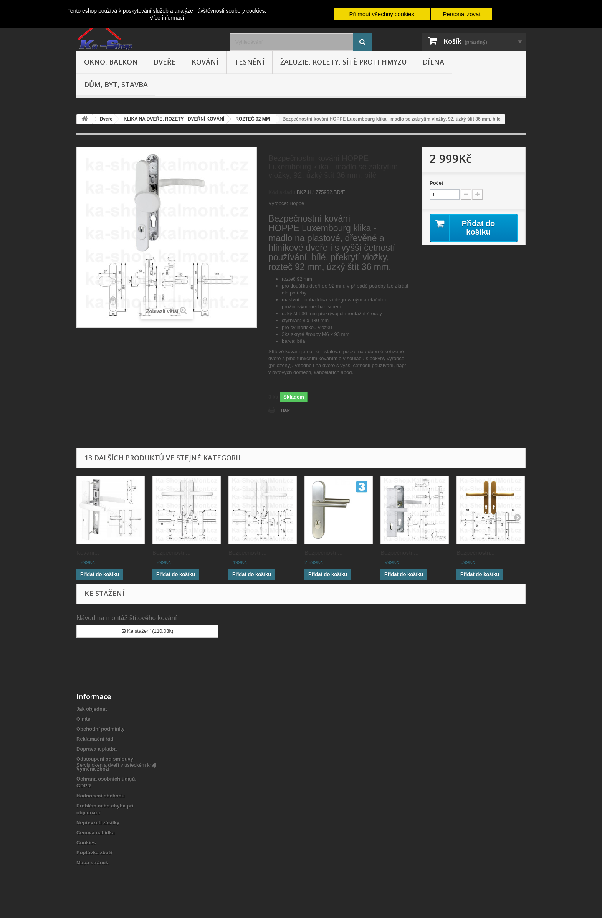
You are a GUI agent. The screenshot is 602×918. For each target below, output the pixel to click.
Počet (436, 183)
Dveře (165, 61)
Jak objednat (91, 709)
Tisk (285, 410)
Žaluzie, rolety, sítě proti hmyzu (343, 61)
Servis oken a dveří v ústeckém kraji (116, 876)
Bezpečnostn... (171, 552)
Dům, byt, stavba (116, 84)
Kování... (87, 552)
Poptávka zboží (94, 852)
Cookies (86, 842)
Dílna (433, 61)
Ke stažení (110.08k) (148, 631)
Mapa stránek (92, 862)
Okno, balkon (111, 61)
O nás (83, 719)
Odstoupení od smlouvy (104, 759)
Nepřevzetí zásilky (97, 822)
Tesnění (249, 61)
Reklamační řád (94, 739)
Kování (205, 61)
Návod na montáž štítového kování (126, 618)
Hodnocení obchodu (100, 796)
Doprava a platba (96, 749)
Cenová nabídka (95, 832)
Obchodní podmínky (100, 729)
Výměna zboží (92, 769)
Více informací (167, 18)
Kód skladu (281, 192)
